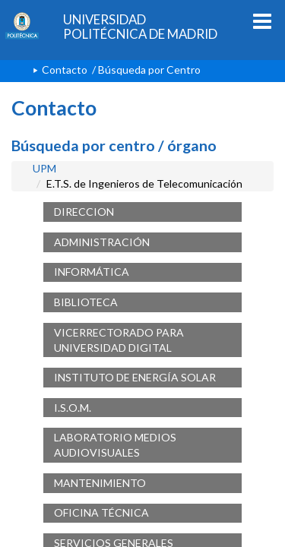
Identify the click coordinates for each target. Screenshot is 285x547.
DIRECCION (84, 211)
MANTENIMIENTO (100, 482)
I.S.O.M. (72, 407)
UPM (44, 168)
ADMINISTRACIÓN (102, 242)
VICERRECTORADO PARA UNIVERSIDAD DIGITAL (119, 340)
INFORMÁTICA (91, 271)
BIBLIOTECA (86, 302)
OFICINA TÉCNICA (101, 512)
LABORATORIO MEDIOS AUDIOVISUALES (115, 445)
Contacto (64, 69)
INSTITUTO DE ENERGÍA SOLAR (135, 377)
